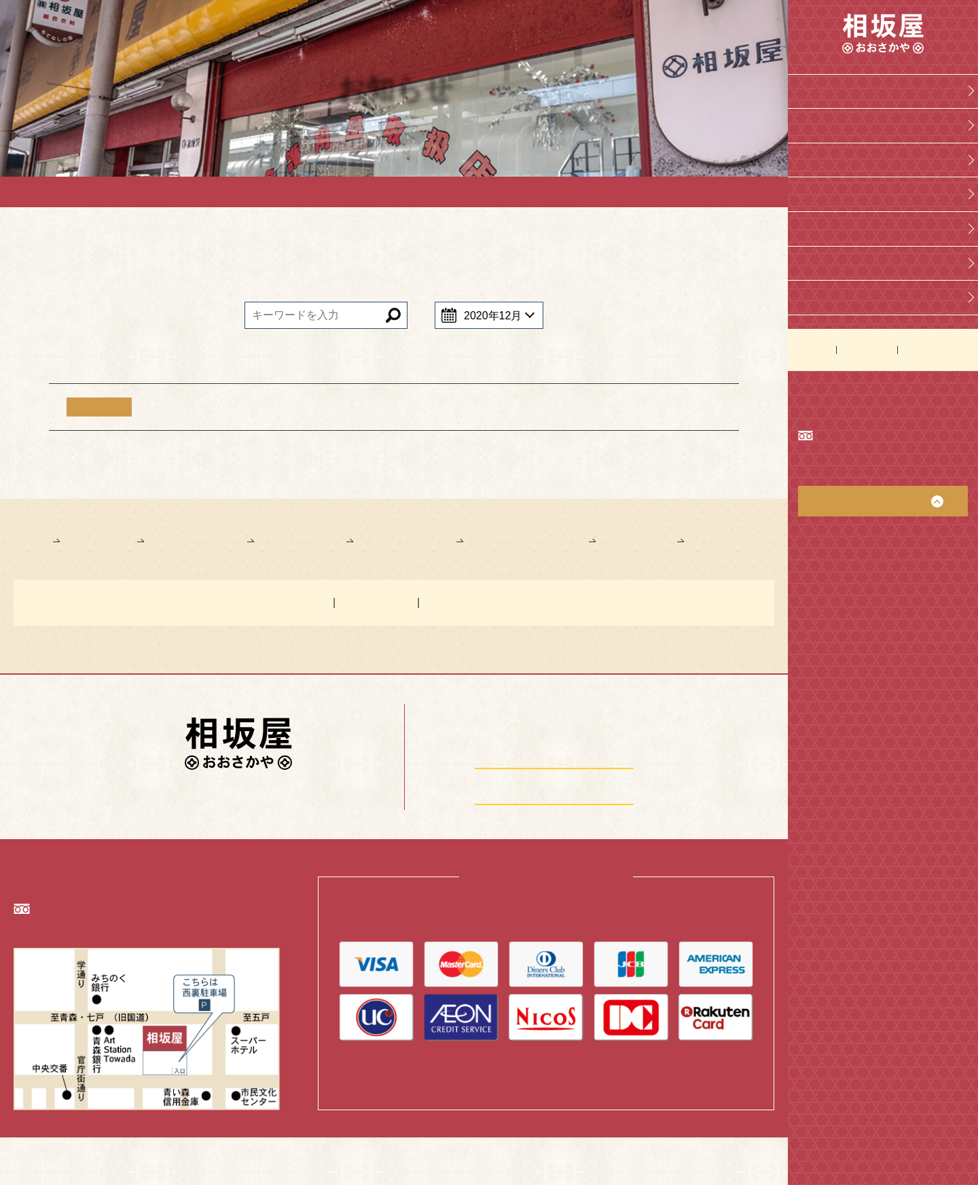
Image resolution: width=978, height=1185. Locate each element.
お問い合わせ (866, 345)
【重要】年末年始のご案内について (248, 407)
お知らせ (813, 345)
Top (810, 90)
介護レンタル (834, 226)
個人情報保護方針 (935, 345)
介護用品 (823, 192)
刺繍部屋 (823, 293)
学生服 (817, 158)
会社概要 (823, 124)
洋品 (812, 259)
